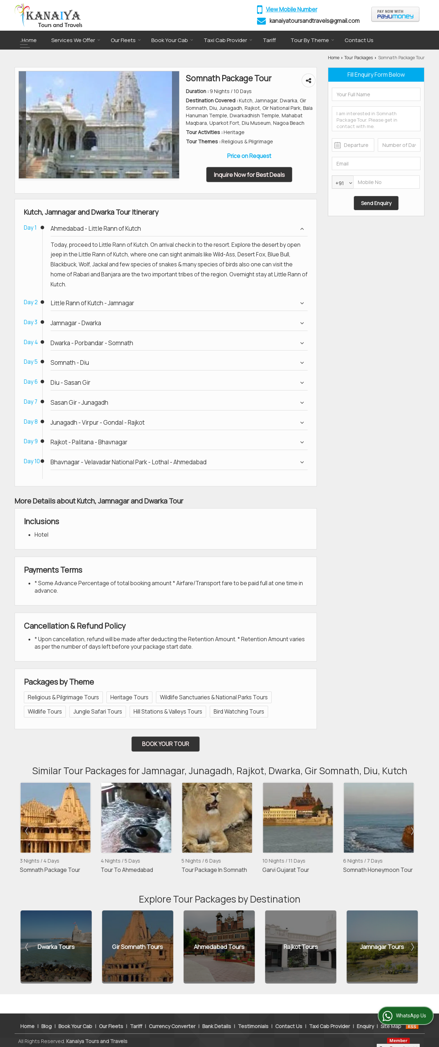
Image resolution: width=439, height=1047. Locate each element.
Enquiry (365, 1014)
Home (29, 40)
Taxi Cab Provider (228, 40)
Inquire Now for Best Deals (249, 174)
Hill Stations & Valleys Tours (168, 711)
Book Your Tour (165, 744)
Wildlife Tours (45, 711)
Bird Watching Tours (239, 711)
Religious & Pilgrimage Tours (63, 697)
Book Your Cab (172, 40)
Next (412, 831)
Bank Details (216, 1014)
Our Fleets (126, 40)
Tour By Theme (312, 40)
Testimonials (253, 1014)
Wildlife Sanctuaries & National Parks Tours (214, 697)
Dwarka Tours (56, 947)
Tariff (269, 40)
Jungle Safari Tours (97, 711)
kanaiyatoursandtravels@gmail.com (315, 21)
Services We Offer (75, 40)
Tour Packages (358, 58)
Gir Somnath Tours (137, 947)
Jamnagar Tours (382, 947)
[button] (291, 9)
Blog (46, 1014)
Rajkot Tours (301, 947)
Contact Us (359, 40)
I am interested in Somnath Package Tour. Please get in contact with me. (376, 118)
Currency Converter (172, 1014)
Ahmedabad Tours (219, 947)
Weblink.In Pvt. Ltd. (101, 1036)
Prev (27, 831)
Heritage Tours (129, 697)
